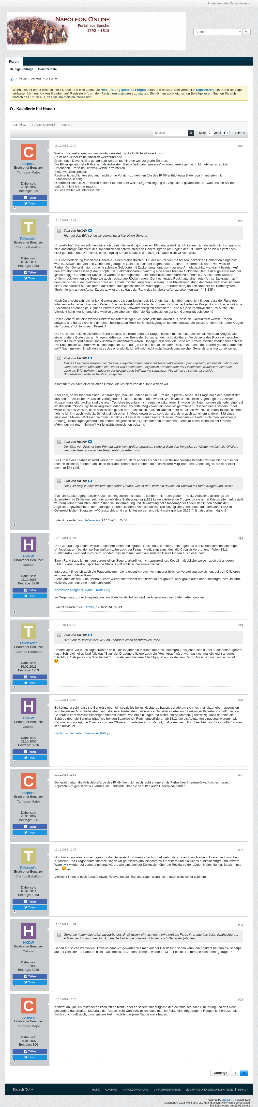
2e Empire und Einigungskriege (209, 1089)
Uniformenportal (167, 1089)
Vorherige (220, 1073)
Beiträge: (25, 191)
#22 (240, 850)
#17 (240, 221)
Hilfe (96, 1089)
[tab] (19, 125)
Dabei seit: (28, 183)
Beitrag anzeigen (90, 230)
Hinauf (243, 1089)
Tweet (29, 203)
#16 (240, 146)
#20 (240, 700)
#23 (240, 925)
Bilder (67, 124)
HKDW (89, 607)
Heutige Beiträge (21, 69)
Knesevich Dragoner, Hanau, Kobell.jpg (82, 590)
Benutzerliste (47, 69)
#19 (240, 625)
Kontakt (111, 1089)
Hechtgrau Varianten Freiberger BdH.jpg (82, 733)
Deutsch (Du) (23, 1089)
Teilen (30, 198)
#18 (240, 538)
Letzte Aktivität (44, 124)
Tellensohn (92, 520)
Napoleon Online (135, 1089)
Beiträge (20, 124)
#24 (240, 999)
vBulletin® (228, 1099)
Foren (14, 62)
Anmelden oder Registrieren (228, 3)
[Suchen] (217, 32)
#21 (240, 775)
